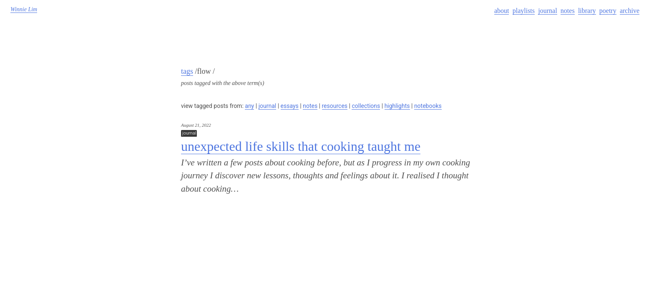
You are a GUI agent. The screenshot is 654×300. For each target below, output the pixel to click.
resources (335, 105)
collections (366, 105)
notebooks (428, 105)
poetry (607, 10)
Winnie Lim (23, 9)
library (587, 10)
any (249, 105)
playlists (524, 10)
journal (547, 10)
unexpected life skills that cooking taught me (300, 146)
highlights (397, 105)
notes (568, 10)
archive (629, 10)
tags (187, 71)
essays (290, 105)
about (501, 10)
